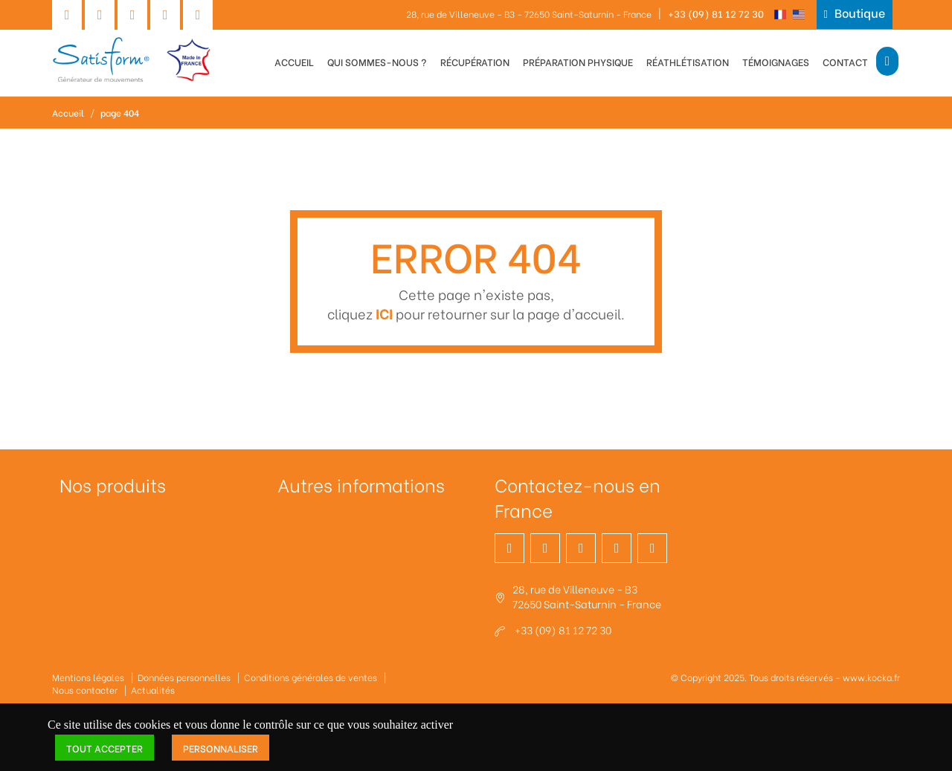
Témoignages (775, 61)
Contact (845, 61)
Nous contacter (85, 689)
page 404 (119, 112)
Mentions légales (88, 677)
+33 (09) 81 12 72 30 (716, 13)
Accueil (294, 61)
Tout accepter (104, 748)
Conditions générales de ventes (310, 677)
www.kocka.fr (871, 677)
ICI (384, 313)
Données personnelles (184, 677)
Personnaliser (220, 748)
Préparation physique (578, 61)
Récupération (474, 61)
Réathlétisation (687, 61)
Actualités (153, 689)
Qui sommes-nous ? (377, 61)
